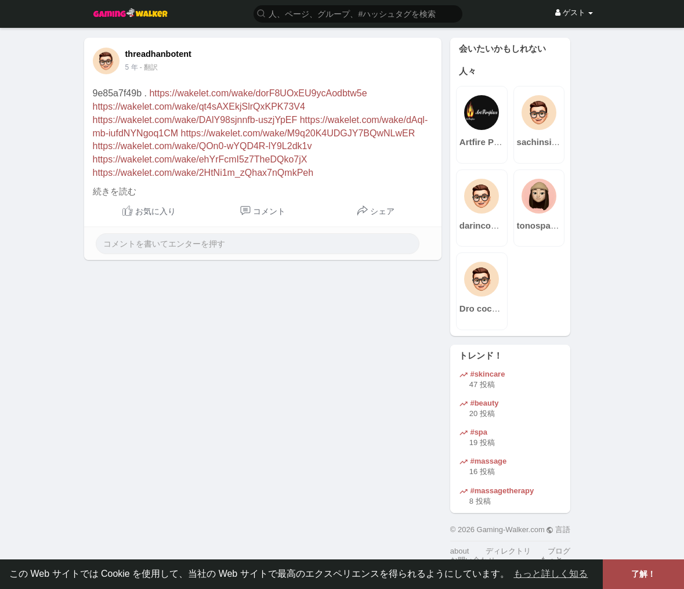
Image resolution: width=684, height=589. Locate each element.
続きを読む (114, 191)
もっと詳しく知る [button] (550, 574)
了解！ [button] (643, 574)
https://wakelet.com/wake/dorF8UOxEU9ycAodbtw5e (258, 93)
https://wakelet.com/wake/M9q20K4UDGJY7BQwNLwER (298, 133)
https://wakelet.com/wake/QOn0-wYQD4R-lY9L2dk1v (202, 146)
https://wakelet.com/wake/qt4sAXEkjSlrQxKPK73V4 (199, 106)
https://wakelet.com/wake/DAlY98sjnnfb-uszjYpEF (195, 120)
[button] (357, 13)
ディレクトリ (508, 551)
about (459, 551)
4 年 (131, 67)
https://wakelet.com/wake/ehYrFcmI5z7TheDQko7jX (200, 159)
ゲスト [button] (574, 12)
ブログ (559, 551)
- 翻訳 (149, 67)
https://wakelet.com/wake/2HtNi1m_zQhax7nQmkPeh (203, 173)
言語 (558, 529)
